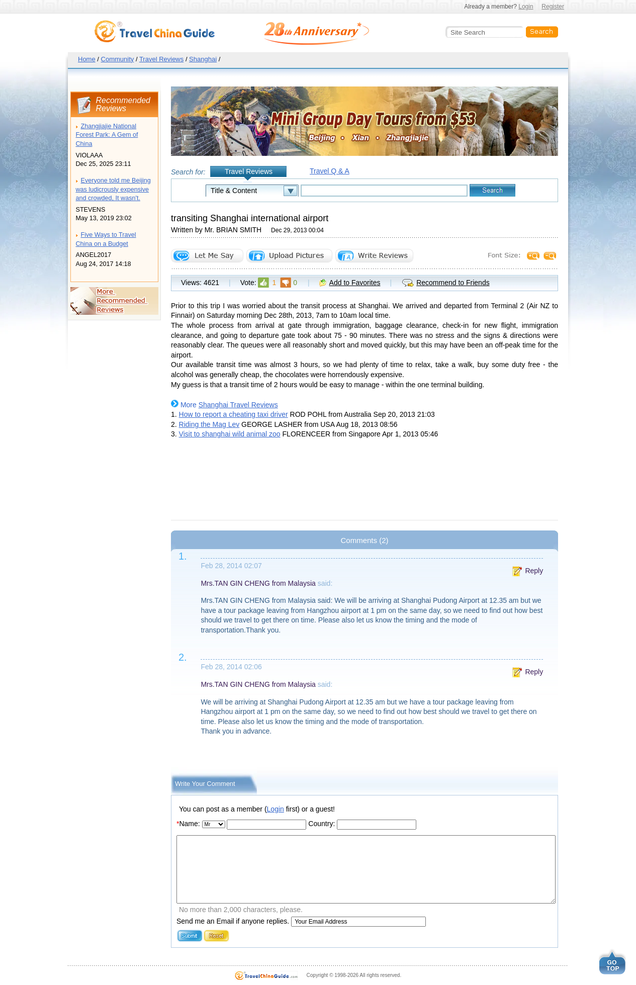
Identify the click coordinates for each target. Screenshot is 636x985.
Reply (534, 571)
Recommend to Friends (453, 283)
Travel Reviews (161, 59)
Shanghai (203, 59)
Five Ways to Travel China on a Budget (106, 239)
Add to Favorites (355, 283)
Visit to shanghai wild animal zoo (230, 434)
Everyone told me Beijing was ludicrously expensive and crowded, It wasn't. (113, 189)
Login (525, 6)
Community (117, 59)
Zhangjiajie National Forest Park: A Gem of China (107, 135)
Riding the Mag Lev (209, 424)
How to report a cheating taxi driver (233, 414)
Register (552, 6)
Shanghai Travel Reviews (238, 405)
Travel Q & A (329, 171)
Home (87, 59)
